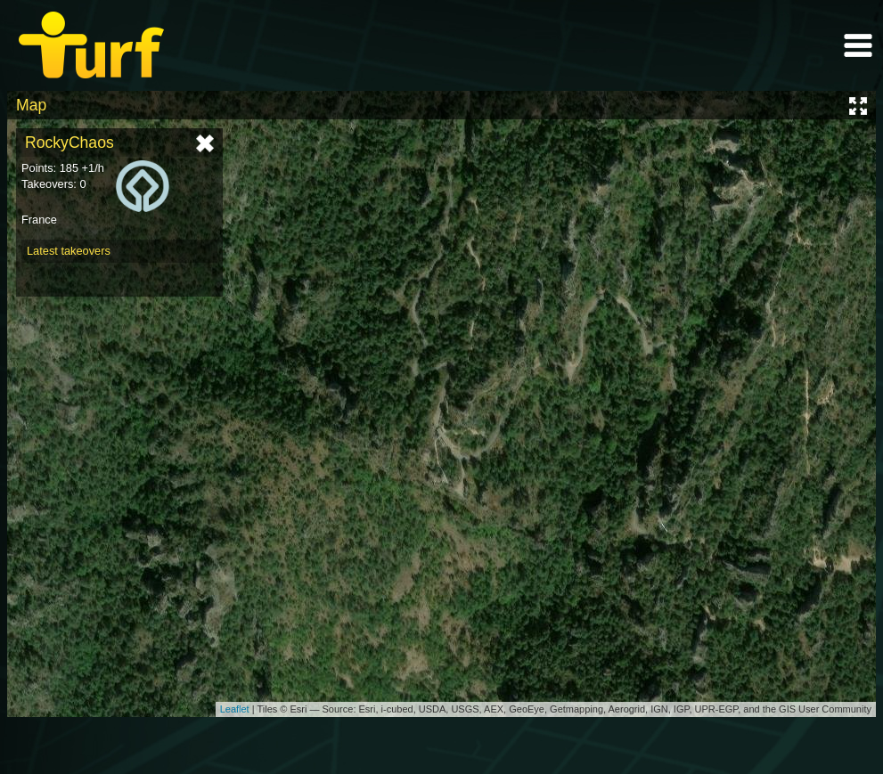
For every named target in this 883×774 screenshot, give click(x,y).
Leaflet (234, 709)
